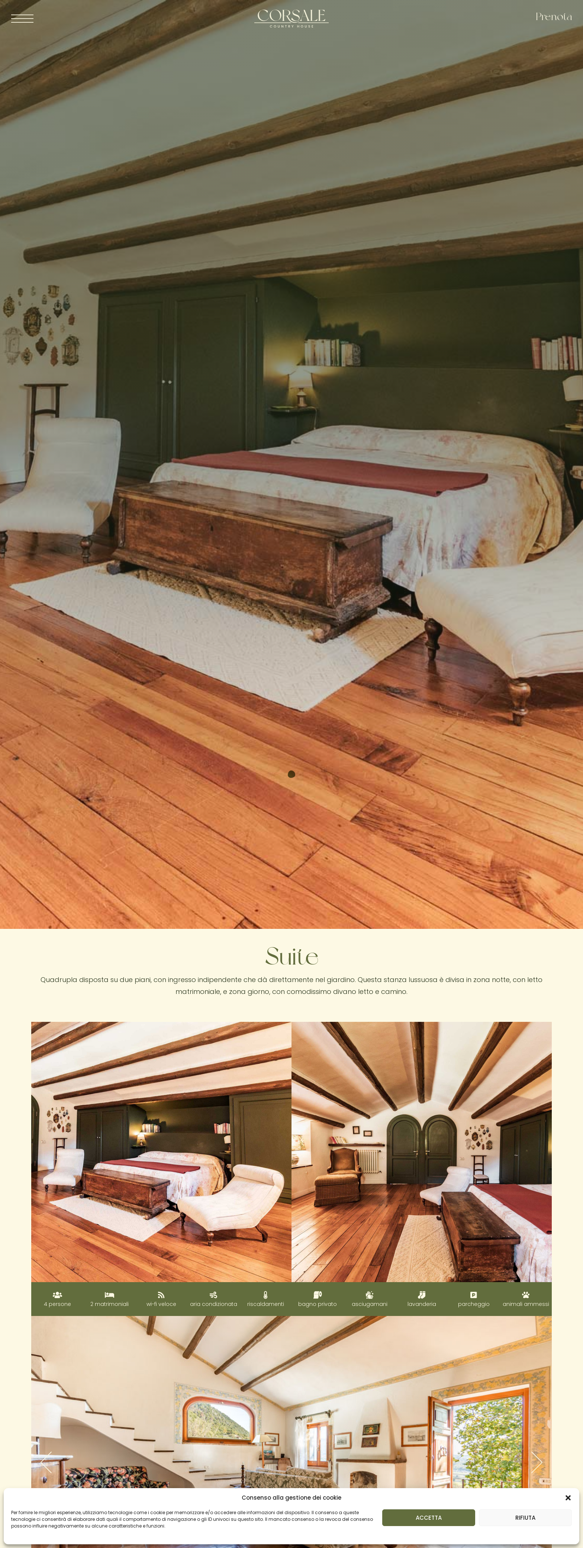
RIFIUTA (525, 1518)
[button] (568, 1498)
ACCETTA (429, 1518)
